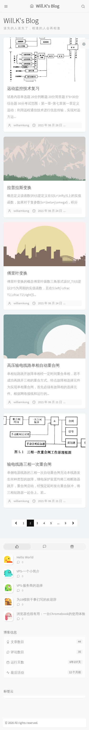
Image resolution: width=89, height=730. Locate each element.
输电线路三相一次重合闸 (29, 464)
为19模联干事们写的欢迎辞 (36, 599)
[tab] (17, 546)
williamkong (21, 125)
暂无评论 (76, 125)
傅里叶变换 (17, 273)
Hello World (25, 557)
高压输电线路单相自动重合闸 (33, 365)
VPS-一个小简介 (28, 571)
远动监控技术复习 (23, 88)
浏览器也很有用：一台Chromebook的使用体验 (51, 614)
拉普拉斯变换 (19, 187)
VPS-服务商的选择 (30, 585)
